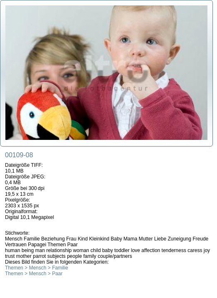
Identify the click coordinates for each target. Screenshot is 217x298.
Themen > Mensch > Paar (34, 273)
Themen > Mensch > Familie (36, 268)
